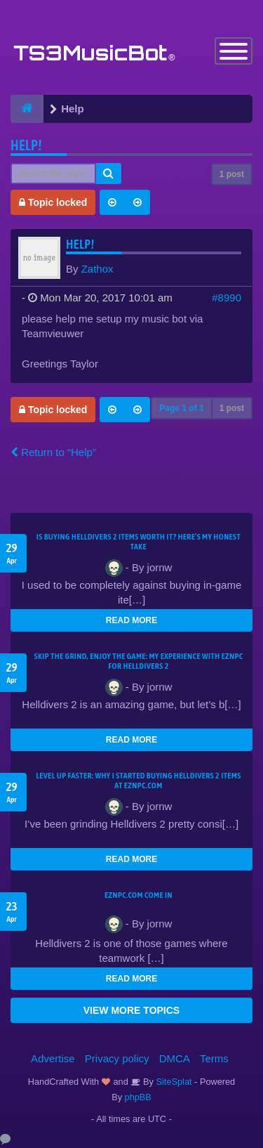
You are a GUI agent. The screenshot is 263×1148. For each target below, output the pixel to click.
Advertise (53, 1058)
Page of (181, 408)
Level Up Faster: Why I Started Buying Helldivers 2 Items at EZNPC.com (138, 780)
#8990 (226, 298)
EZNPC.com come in (138, 895)
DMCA (174, 1058)
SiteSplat (173, 1081)
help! (26, 145)
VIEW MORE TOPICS (131, 1010)
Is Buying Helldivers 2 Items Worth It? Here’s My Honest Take (138, 542)
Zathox (97, 269)
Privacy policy (117, 1058)
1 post (232, 174)
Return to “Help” (53, 452)
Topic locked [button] (53, 202)
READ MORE (131, 620)
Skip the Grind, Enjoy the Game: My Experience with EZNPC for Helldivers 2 (138, 661)
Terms (214, 1058)
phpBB (138, 1097)
